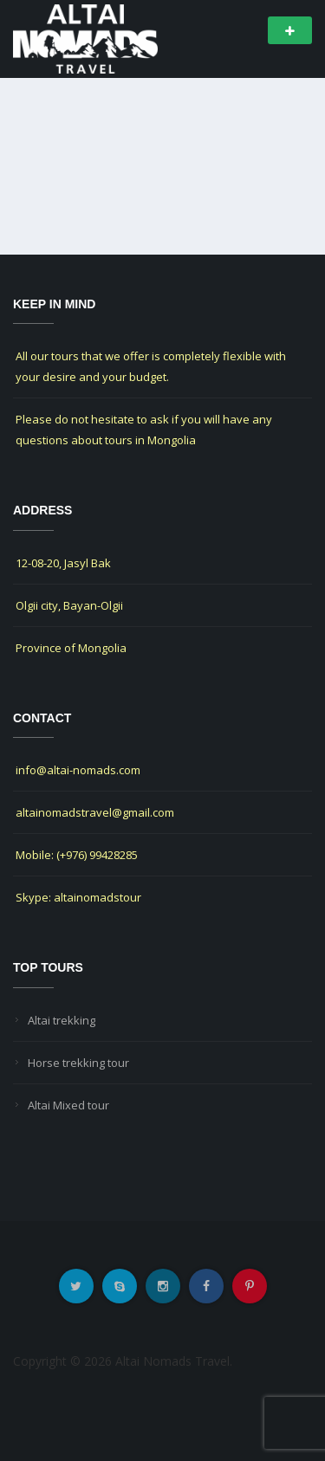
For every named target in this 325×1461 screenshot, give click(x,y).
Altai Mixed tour (68, 1105)
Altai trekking (61, 1020)
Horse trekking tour (78, 1062)
